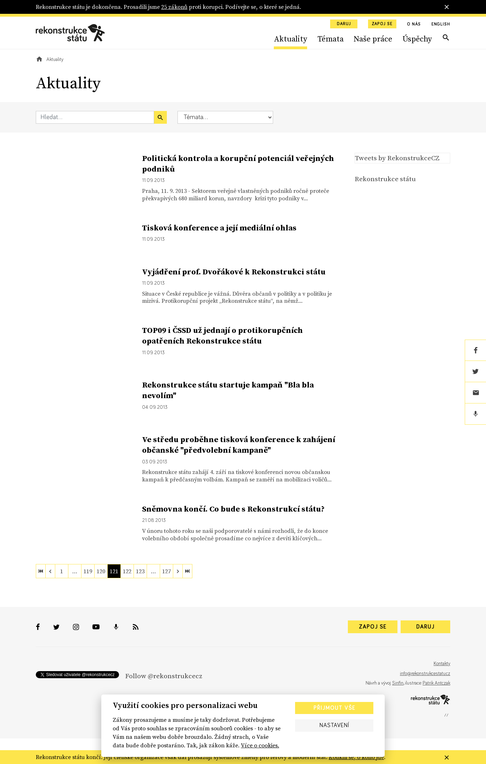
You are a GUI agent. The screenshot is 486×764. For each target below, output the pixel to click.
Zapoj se (382, 24)
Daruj (344, 24)
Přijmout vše (334, 708)
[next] (177, 571)
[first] (40, 571)
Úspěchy (417, 38)
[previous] (50, 571)
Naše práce (373, 38)
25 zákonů (174, 7)
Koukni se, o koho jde (356, 757)
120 (101, 571)
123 (140, 571)
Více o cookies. (260, 745)
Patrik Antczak (436, 683)
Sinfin (397, 683)
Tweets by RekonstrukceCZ (397, 157)
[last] (187, 571)
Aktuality (290, 38)
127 (166, 571)
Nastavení (334, 725)
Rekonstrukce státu (385, 178)
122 (127, 571)
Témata (330, 38)
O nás (414, 24)
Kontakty (442, 663)
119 (88, 571)
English (440, 24)
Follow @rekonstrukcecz (163, 675)
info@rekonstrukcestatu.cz (425, 673)
